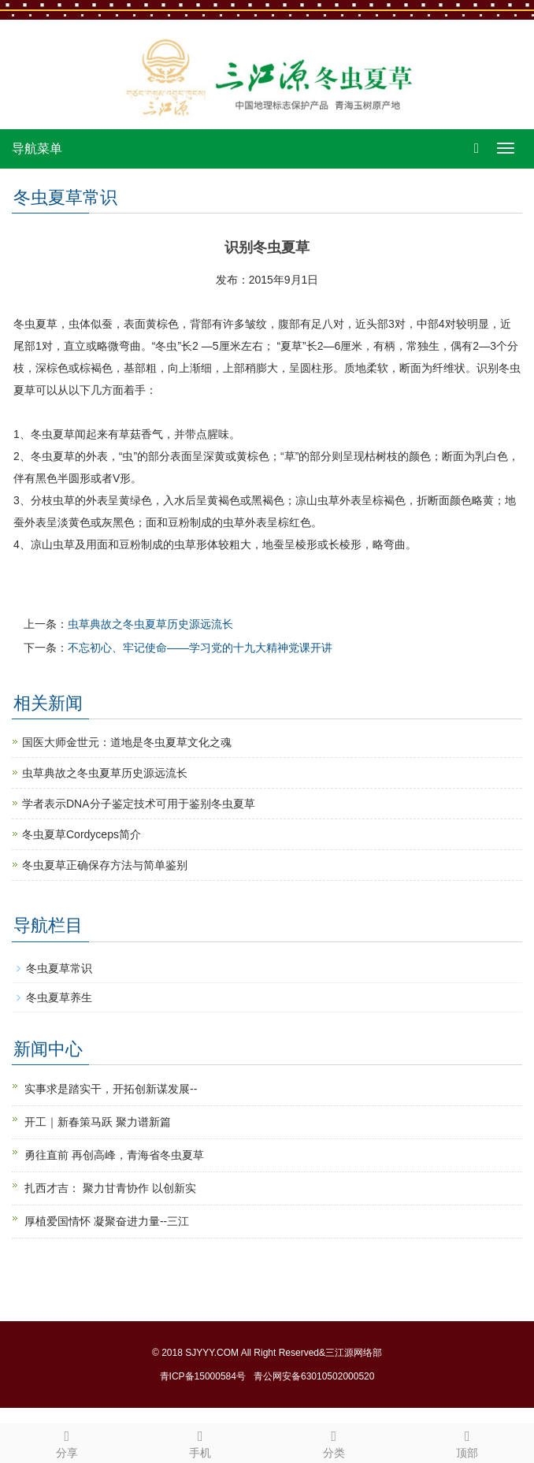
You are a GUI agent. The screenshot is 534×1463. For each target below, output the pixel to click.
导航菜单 (37, 148)
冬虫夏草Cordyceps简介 (81, 834)
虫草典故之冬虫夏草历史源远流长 (150, 624)
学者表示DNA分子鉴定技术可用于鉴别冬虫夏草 (138, 803)
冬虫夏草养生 (59, 997)
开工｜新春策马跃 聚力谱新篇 (97, 1122)
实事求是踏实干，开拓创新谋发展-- (110, 1088)
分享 (67, 1441)
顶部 (468, 1441)
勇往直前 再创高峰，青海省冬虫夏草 (114, 1155)
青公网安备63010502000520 (314, 1376)
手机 (201, 1441)
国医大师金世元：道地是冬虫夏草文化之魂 (127, 742)
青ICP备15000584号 (203, 1376)
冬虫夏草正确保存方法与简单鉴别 (104, 865)
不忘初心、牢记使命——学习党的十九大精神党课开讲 (200, 647)
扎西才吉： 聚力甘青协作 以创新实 (110, 1188)
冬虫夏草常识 (59, 968)
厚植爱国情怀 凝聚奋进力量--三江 (106, 1221)
